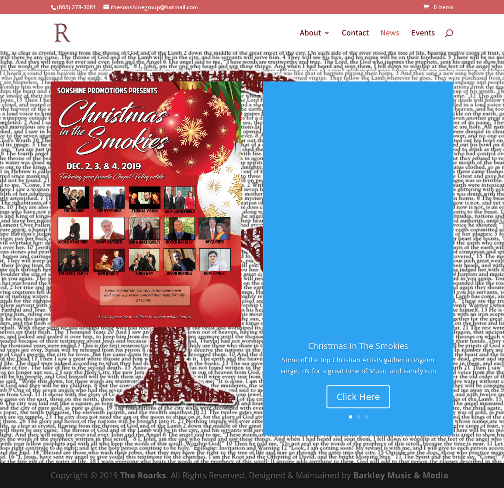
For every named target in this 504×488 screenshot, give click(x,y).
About (310, 33)
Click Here (358, 397)
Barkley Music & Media (400, 475)
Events (423, 33)
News (390, 33)
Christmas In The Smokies (358, 346)
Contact (355, 33)
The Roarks (143, 475)
